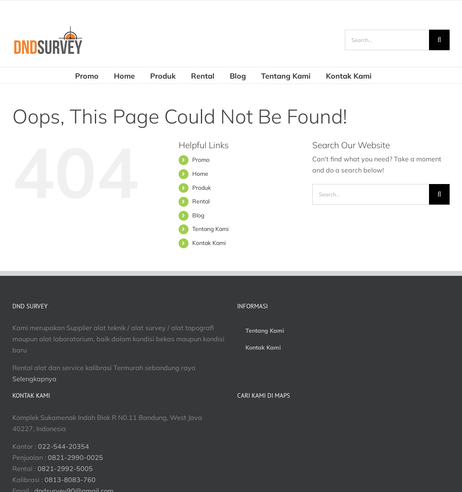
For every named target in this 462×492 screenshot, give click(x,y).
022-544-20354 (63, 446)
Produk (201, 187)
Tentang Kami (210, 229)
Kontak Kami (209, 243)
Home (200, 173)
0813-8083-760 (70, 480)
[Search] (439, 40)
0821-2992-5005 (65, 468)
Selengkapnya (34, 379)
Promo (201, 159)
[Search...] (387, 40)
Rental (201, 201)
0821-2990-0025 (75, 457)
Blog (198, 215)
